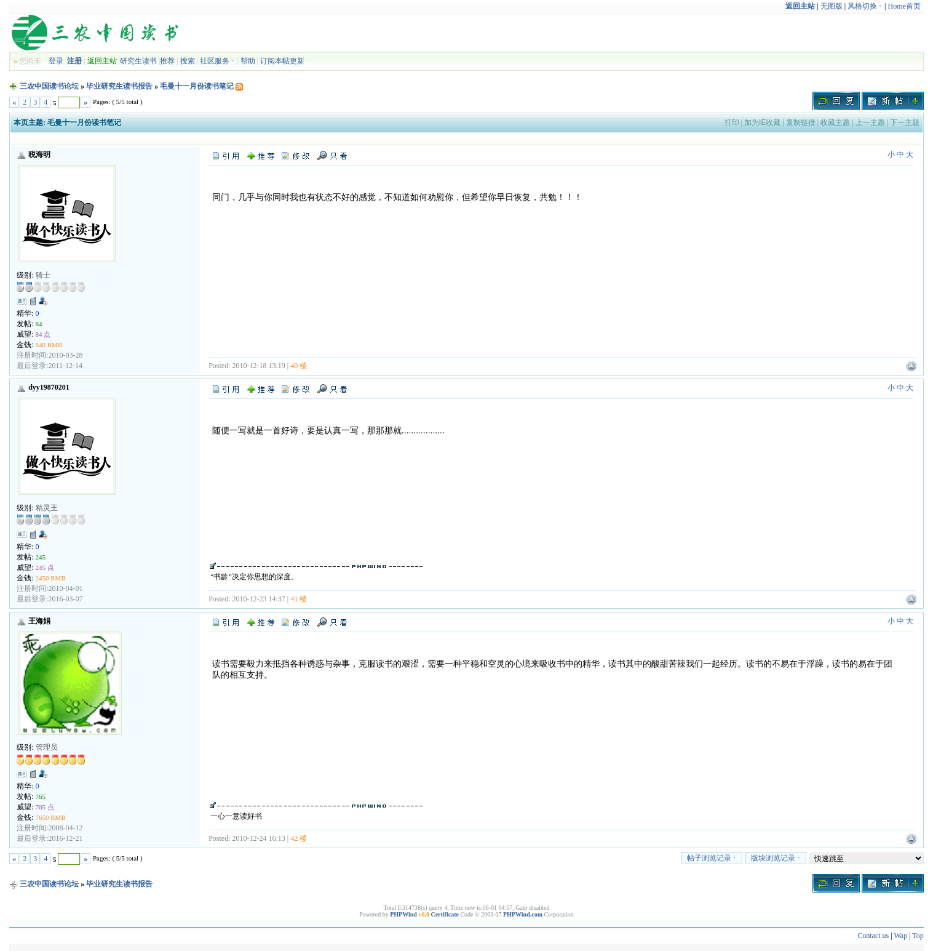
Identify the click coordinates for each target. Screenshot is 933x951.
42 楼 (298, 838)
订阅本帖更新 (282, 61)
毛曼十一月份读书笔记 (197, 86)
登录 (56, 61)
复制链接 (801, 122)
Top (918, 935)
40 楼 (298, 365)
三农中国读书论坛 (49, 86)
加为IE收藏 (762, 122)
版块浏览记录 (776, 858)
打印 (732, 122)
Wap (900, 935)
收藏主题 (835, 122)
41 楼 (298, 599)
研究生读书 (138, 61)
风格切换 (865, 6)
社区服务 (217, 61)
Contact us (873, 935)
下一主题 (904, 122)
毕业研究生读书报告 (119, 86)
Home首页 (904, 6)
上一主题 (870, 122)
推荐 (167, 61)
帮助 (247, 61)
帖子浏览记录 (712, 858)
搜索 (187, 61)
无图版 (831, 6)
